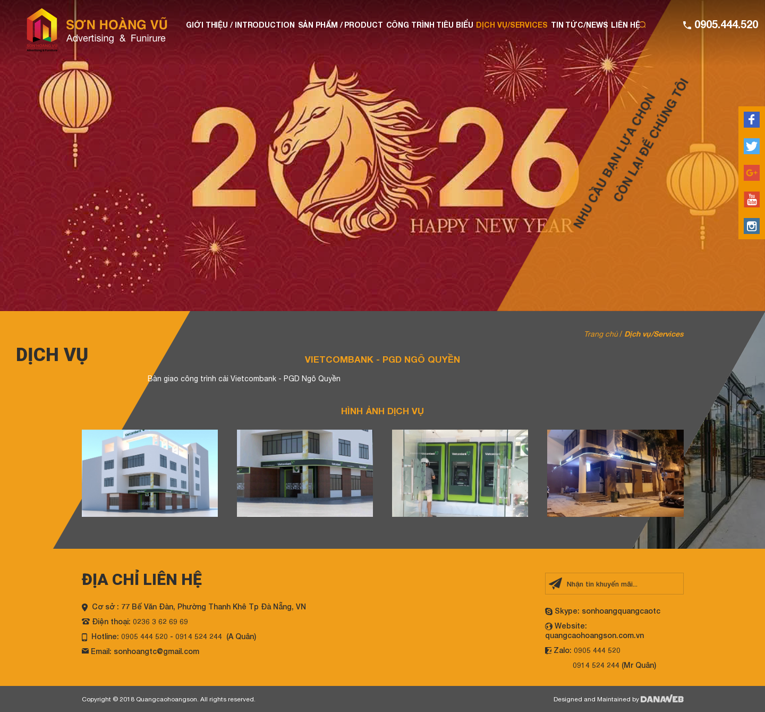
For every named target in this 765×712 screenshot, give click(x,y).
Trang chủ (601, 334)
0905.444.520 (724, 24)
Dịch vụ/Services (654, 333)
